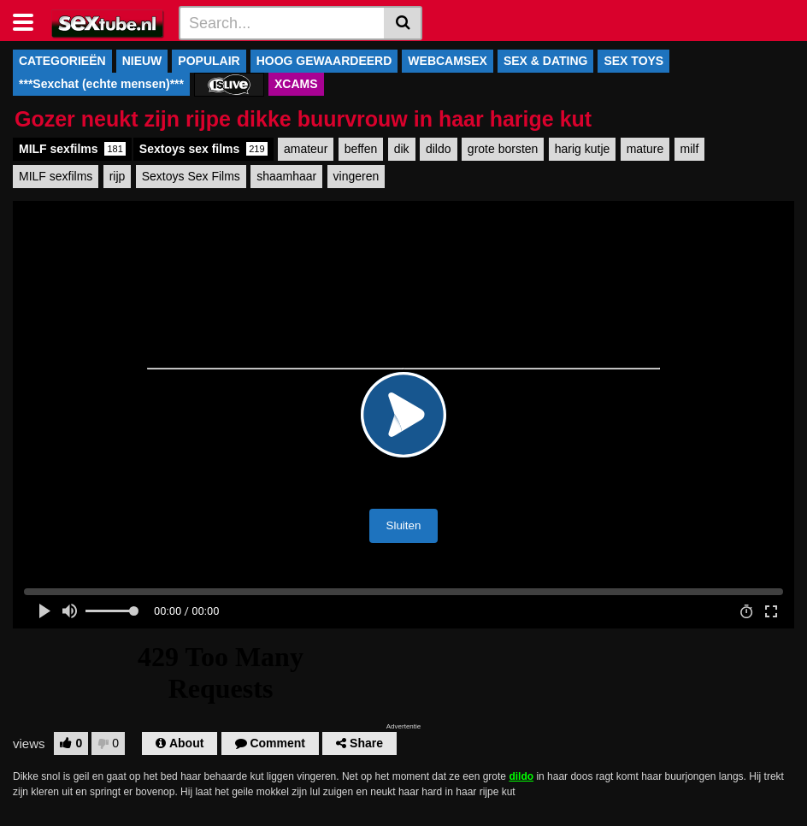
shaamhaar (286, 176)
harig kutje (582, 149)
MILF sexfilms (72, 149)
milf (689, 149)
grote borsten (503, 149)
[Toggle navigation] (29, 20)
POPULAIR (208, 61)
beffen (361, 149)
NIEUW (142, 61)
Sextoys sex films (203, 149)
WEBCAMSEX (447, 61)
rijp (117, 176)
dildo (438, 149)
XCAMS (296, 84)
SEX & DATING (546, 61)
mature (645, 149)
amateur (305, 149)
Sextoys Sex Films (191, 176)
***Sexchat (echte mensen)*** (101, 84)
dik (401, 149)
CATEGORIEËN (62, 61)
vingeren (356, 176)
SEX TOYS (633, 61)
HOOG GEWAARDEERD (324, 61)
